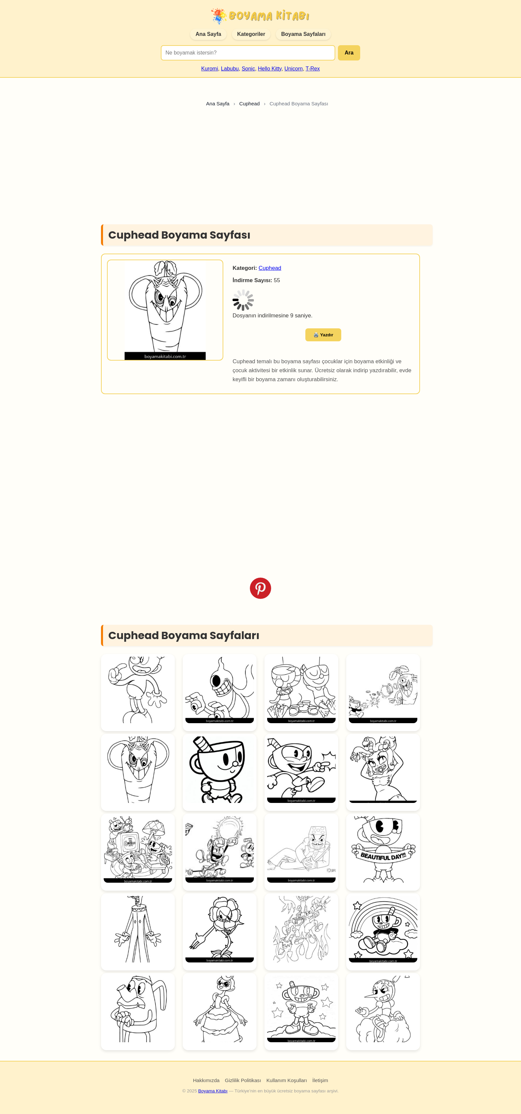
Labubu (230, 68)
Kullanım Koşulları (286, 1080)
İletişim (320, 1080)
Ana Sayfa (208, 34)
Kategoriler (251, 34)
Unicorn (293, 68)
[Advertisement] (260, 167)
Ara (349, 53)
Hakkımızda (206, 1080)
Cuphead (270, 268)
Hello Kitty (269, 68)
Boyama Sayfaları (303, 34)
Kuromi (209, 68)
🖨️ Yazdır (323, 334)
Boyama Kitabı (212, 1090)
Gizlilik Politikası (243, 1080)
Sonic (248, 68)
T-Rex (313, 68)
